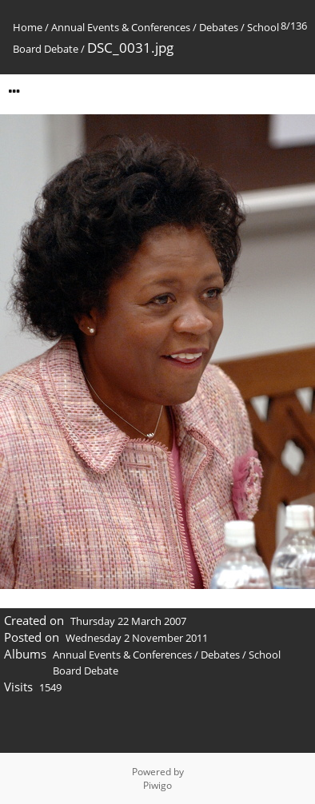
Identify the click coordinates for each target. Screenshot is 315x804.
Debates (218, 27)
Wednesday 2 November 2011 (137, 638)
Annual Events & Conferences (120, 27)
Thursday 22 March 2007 (128, 621)
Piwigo (157, 785)
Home (27, 27)
